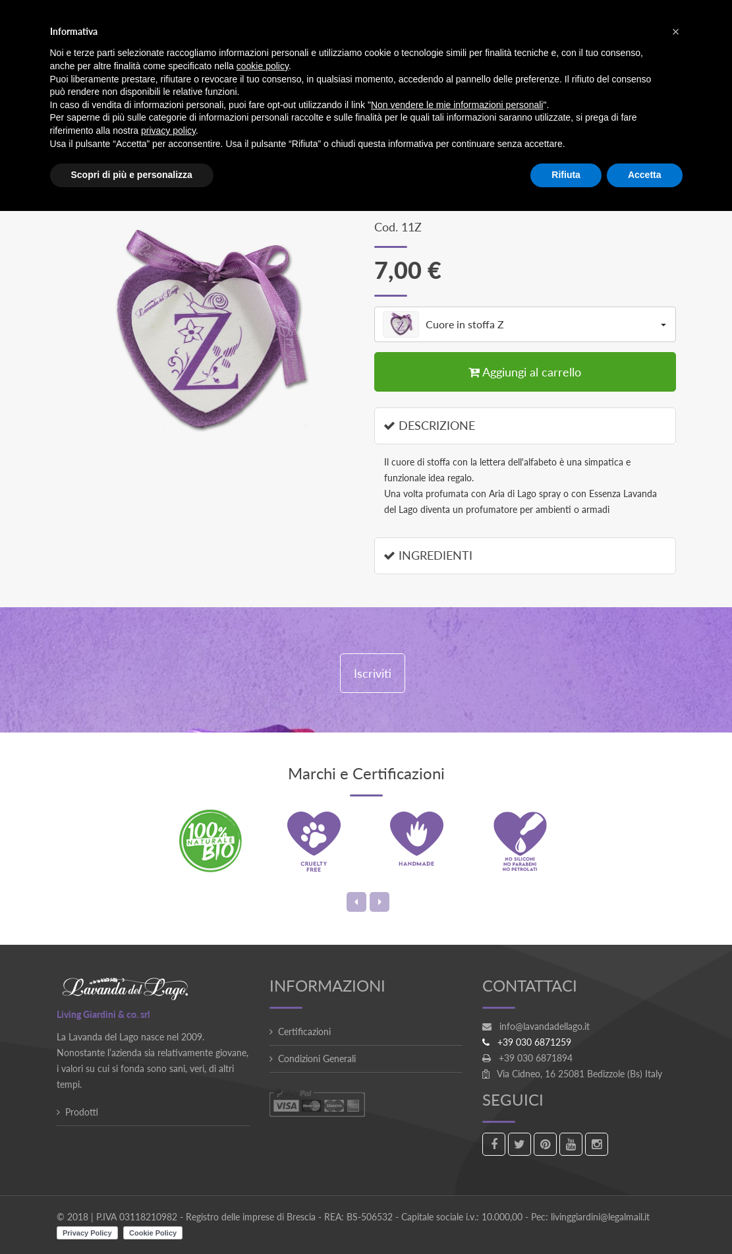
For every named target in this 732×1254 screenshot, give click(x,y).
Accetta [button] (645, 174)
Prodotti (81, 1112)
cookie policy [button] (263, 66)
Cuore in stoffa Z (524, 324)
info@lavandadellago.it (544, 1026)
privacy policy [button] (168, 130)
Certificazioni (304, 1031)
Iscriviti (372, 673)
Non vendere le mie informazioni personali (457, 105)
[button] (676, 31)
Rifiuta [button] (565, 174)
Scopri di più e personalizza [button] (131, 174)
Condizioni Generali (317, 1058)
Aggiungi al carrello (524, 372)
